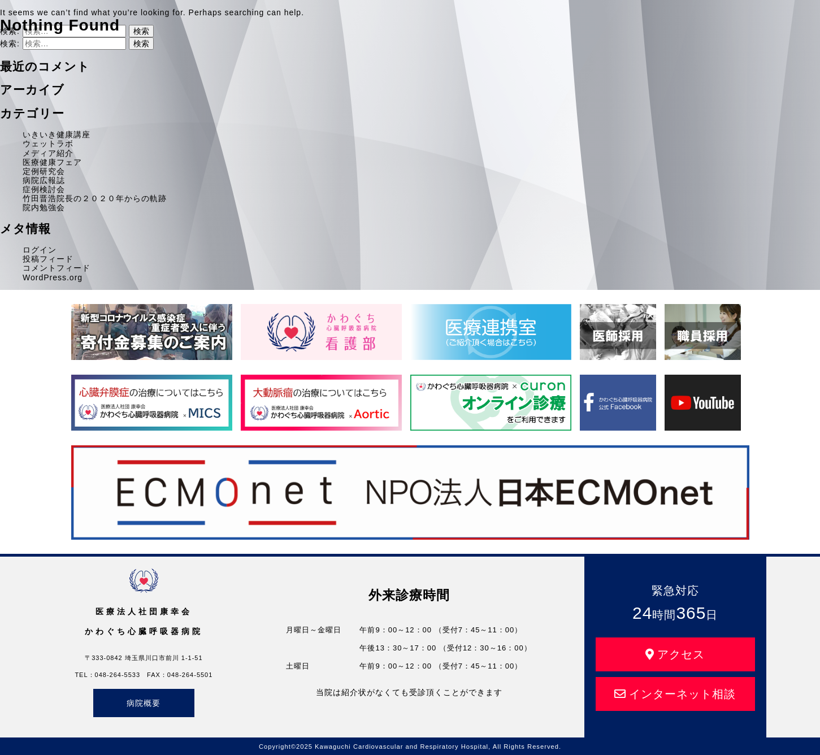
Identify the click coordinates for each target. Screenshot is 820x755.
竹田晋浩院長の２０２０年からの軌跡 (95, 198)
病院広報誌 (44, 180)
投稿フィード (48, 258)
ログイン (40, 249)
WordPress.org (53, 277)
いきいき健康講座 (56, 134)
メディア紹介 (48, 153)
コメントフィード (56, 267)
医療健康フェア (52, 162)
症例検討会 (44, 189)
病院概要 (143, 703)
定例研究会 (44, 171)
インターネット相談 (675, 694)
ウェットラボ (48, 143)
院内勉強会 (44, 207)
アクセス (675, 654)
